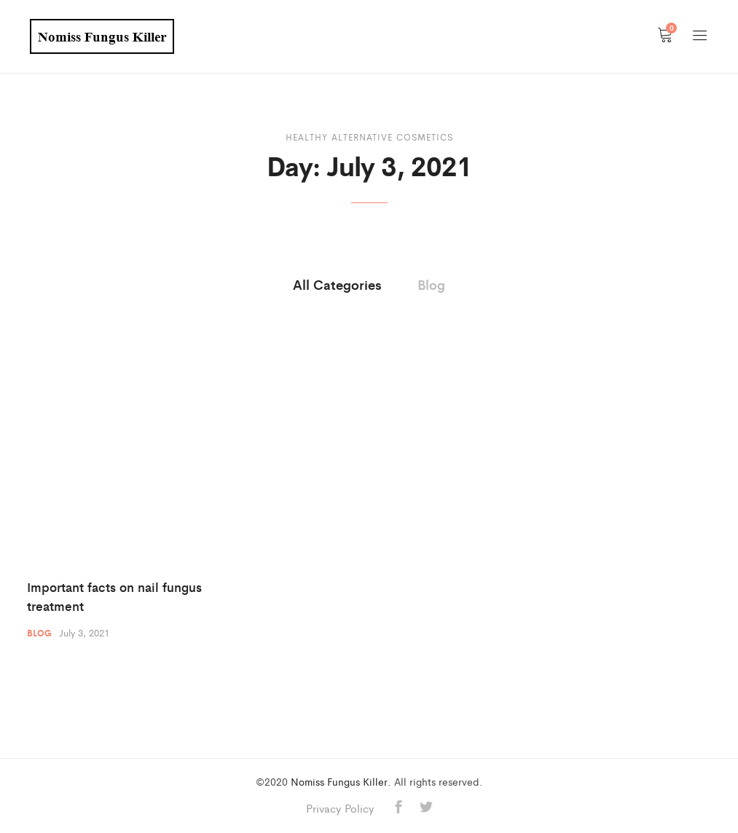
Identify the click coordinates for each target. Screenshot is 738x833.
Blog (431, 284)
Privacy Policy (340, 808)
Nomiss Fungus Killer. (341, 781)
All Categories (337, 284)
